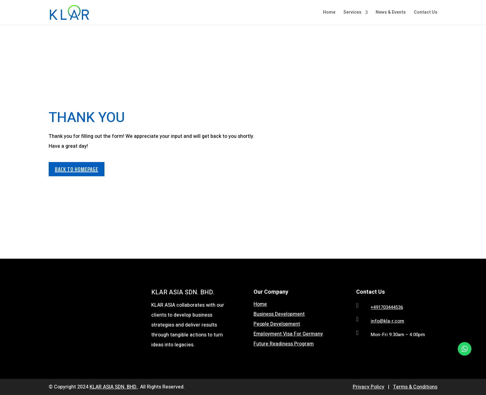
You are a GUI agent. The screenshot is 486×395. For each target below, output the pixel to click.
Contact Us (425, 12)
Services (352, 12)
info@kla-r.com (387, 321)
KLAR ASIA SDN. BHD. (114, 387)
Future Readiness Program (284, 344)
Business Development (279, 314)
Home (329, 12)
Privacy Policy (368, 387)
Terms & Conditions (415, 387)
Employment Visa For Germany (288, 334)
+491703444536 (387, 307)
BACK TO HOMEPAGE (76, 169)
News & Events (391, 12)
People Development (277, 324)
